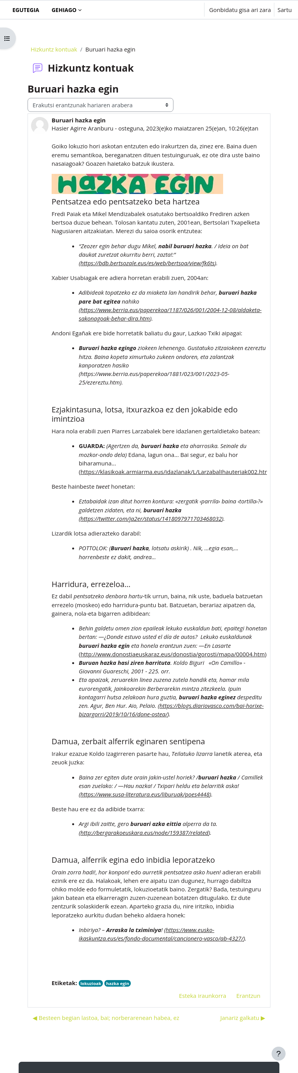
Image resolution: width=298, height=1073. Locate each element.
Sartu (284, 10)
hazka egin (117, 983)
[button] (174, 9)
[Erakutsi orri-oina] (279, 1054)
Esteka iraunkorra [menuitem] (202, 995)
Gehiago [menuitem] (64, 10)
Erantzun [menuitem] (248, 995)
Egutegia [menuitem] (25, 10)
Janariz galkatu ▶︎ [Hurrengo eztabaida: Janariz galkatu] (242, 1017)
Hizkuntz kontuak (54, 49)
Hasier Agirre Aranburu (82, 128)
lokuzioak (90, 983)
